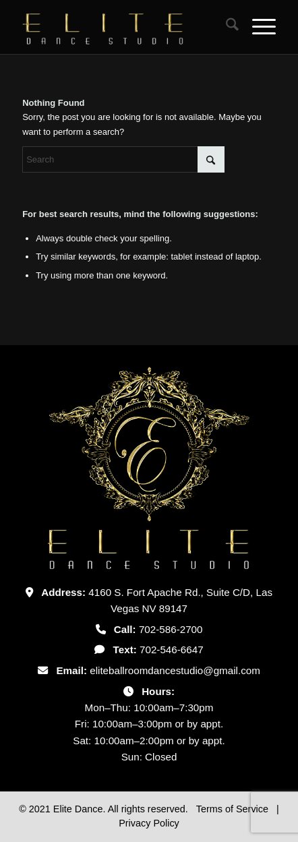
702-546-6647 (172, 649)
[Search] (225, 27)
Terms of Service (233, 809)
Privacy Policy (149, 823)
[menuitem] (225, 27)
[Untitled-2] (123, 27)
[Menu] (257, 27)
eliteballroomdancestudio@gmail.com (175, 670)
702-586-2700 (171, 629)
